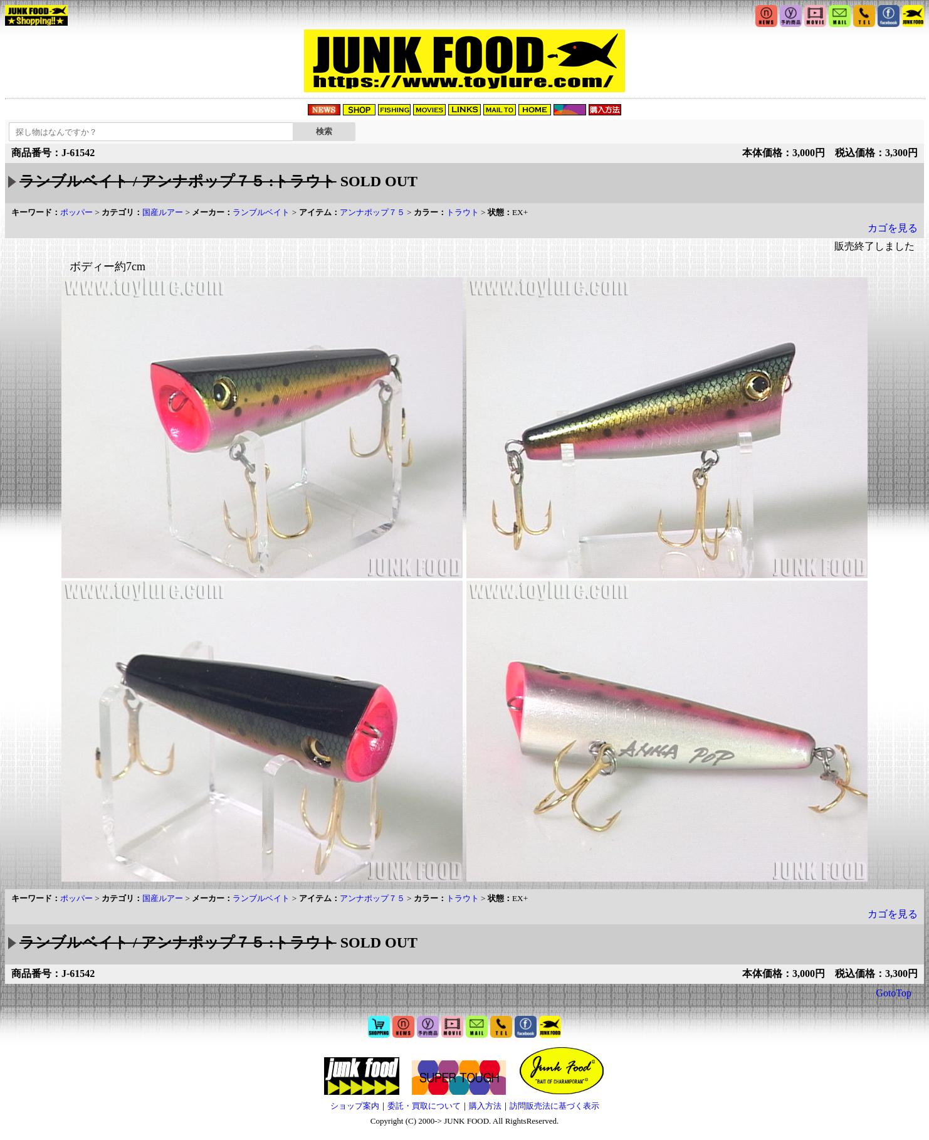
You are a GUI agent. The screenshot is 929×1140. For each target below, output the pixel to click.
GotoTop (893, 993)
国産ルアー (162, 212)
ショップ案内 (354, 1106)
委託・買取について (424, 1106)
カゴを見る (893, 228)
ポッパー (76, 212)
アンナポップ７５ (372, 212)
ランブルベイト (261, 212)
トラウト (462, 212)
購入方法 (485, 1106)
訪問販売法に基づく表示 (554, 1106)
